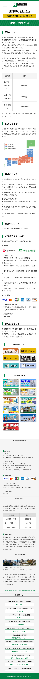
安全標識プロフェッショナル (20, 645)
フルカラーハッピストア (20, 631)
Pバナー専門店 (19, 624)
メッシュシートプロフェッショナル (20, 665)
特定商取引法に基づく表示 (27, 590)
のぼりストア (19, 604)
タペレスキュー (19, 618)
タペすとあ (20, 611)
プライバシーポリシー (10, 590)
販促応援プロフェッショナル (20, 638)
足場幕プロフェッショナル (19, 651)
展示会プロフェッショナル (19, 671)
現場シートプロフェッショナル (19, 658)
